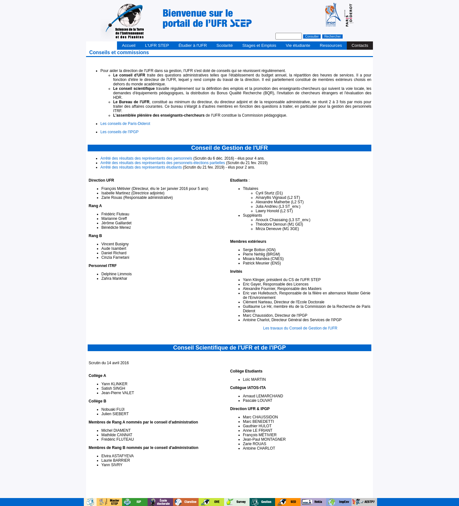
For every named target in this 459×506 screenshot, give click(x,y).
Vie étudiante (298, 45)
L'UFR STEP (157, 45)
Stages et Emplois (259, 45)
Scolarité (224, 45)
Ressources (331, 45)
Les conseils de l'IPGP (119, 132)
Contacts (360, 45)
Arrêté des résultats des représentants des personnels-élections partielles (162, 163)
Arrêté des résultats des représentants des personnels (146, 158)
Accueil (128, 45)
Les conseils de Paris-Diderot (125, 123)
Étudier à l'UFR (192, 45)
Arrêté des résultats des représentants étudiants (141, 167)
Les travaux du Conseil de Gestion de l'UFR (300, 328)
